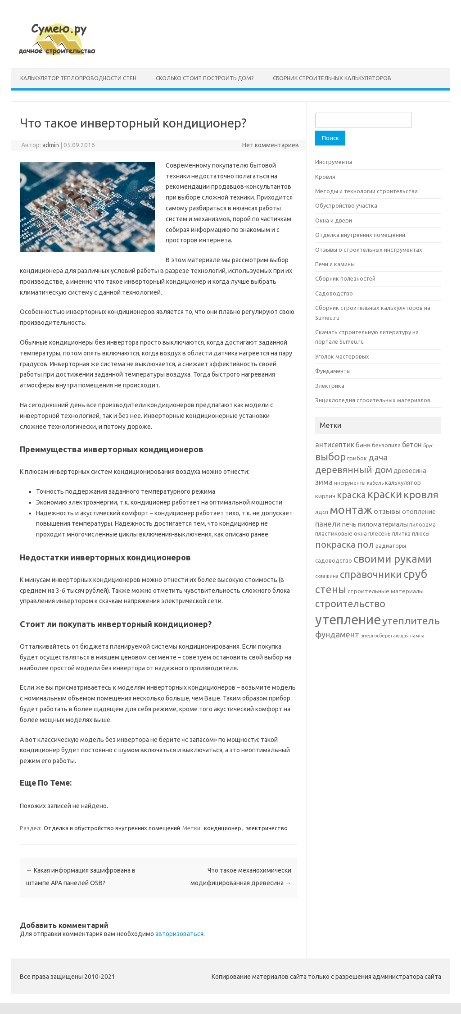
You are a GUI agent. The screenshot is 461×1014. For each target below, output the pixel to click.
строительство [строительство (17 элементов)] (350, 603)
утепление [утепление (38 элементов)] (348, 619)
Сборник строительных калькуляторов (332, 78)
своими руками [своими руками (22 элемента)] (392, 559)
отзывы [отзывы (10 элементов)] (387, 511)
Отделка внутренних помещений (360, 235)
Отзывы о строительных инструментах (368, 249)
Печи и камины (335, 264)
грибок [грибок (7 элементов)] (357, 458)
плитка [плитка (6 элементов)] (401, 534)
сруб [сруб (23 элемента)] (415, 574)
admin (50, 145)
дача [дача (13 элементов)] (378, 457)
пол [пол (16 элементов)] (365, 544)
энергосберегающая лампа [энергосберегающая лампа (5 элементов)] (393, 635)
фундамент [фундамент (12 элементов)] (337, 634)
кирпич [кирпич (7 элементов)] (325, 496)
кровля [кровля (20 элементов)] (420, 494)
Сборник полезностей (345, 278)
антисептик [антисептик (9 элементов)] (334, 445)
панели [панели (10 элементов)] (328, 523)
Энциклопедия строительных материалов (372, 400)
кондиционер (222, 828)
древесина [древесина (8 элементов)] (409, 470)
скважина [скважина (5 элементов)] (327, 576)
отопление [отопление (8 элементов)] (419, 511)
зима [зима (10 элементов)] (324, 481)
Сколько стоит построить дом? (204, 78)
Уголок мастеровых (342, 356)
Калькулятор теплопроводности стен (78, 78)
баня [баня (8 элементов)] (363, 445)
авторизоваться (179, 933)
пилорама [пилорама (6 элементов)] (422, 524)
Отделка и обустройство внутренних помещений (112, 828)
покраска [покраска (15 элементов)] (335, 544)
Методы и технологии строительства (366, 191)
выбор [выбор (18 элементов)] (330, 456)
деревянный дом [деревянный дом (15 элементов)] (353, 469)
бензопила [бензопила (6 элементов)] (386, 445)
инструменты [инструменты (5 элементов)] (350, 483)
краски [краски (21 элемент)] (384, 494)
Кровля (325, 176)
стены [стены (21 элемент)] (330, 589)
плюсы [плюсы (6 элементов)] (420, 534)
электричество (267, 828)
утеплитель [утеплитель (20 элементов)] (411, 620)
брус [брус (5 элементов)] (428, 445)
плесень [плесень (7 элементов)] (379, 533)
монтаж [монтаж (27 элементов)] (351, 509)
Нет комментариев (270, 145)
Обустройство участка (346, 205)
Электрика (329, 385)
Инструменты (333, 162)
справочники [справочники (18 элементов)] (371, 574)
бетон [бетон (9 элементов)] (412, 445)
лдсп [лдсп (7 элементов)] (321, 511)
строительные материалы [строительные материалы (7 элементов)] (386, 591)
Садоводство (334, 293)
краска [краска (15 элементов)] (351, 495)
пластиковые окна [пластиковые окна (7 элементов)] (341, 533)
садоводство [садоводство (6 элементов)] (333, 561)
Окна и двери (333, 220)
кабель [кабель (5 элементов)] (375, 483)
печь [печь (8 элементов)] (349, 524)
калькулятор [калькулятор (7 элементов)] (403, 482)
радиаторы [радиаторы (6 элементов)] (390, 546)
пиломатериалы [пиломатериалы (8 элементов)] (383, 524)
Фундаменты (333, 371)
